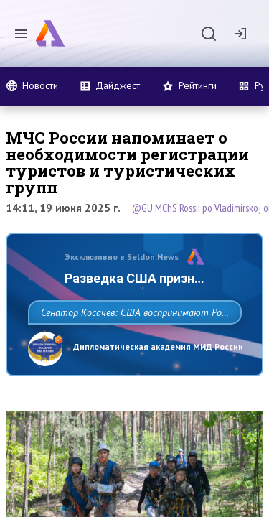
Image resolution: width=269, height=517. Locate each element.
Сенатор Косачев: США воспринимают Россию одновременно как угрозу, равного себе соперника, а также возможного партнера (131, 344)
